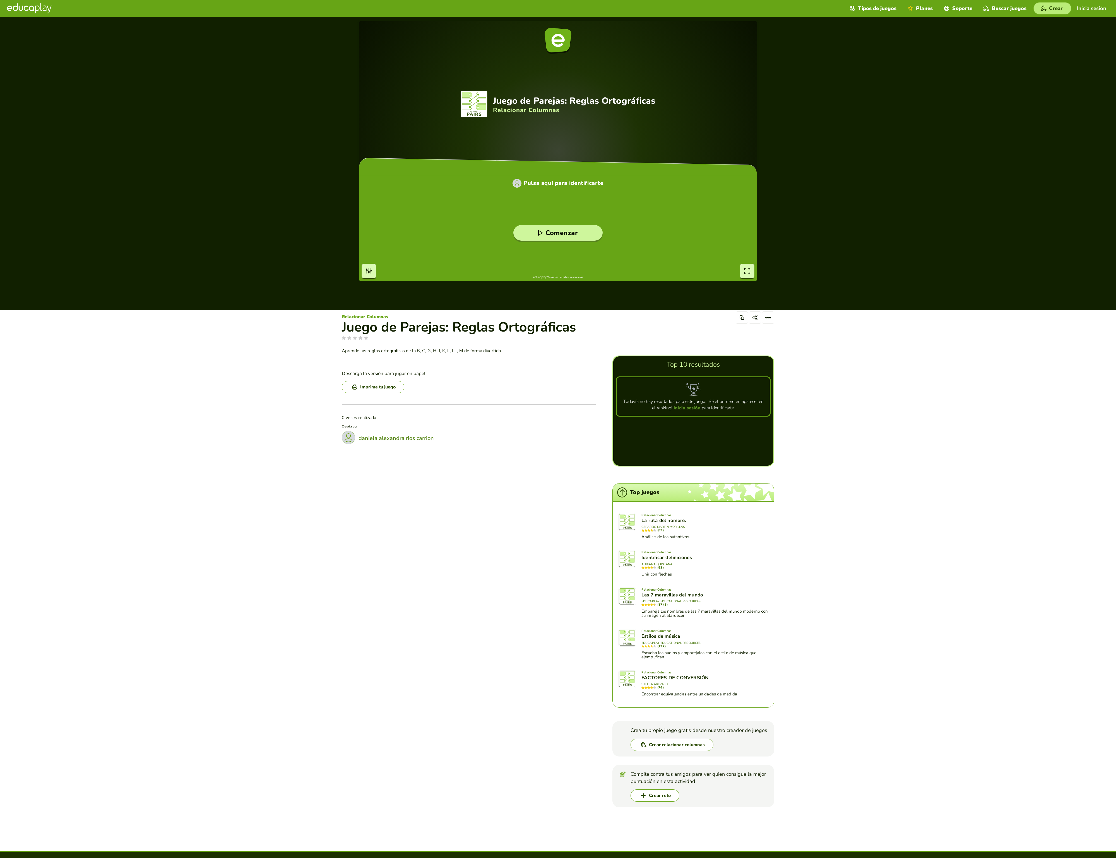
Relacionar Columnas (365, 317)
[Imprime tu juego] (373, 387)
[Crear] (1052, 8)
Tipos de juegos (872, 8)
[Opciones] (768, 317)
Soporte (957, 8)
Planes (919, 8)
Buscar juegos (1004, 8)
